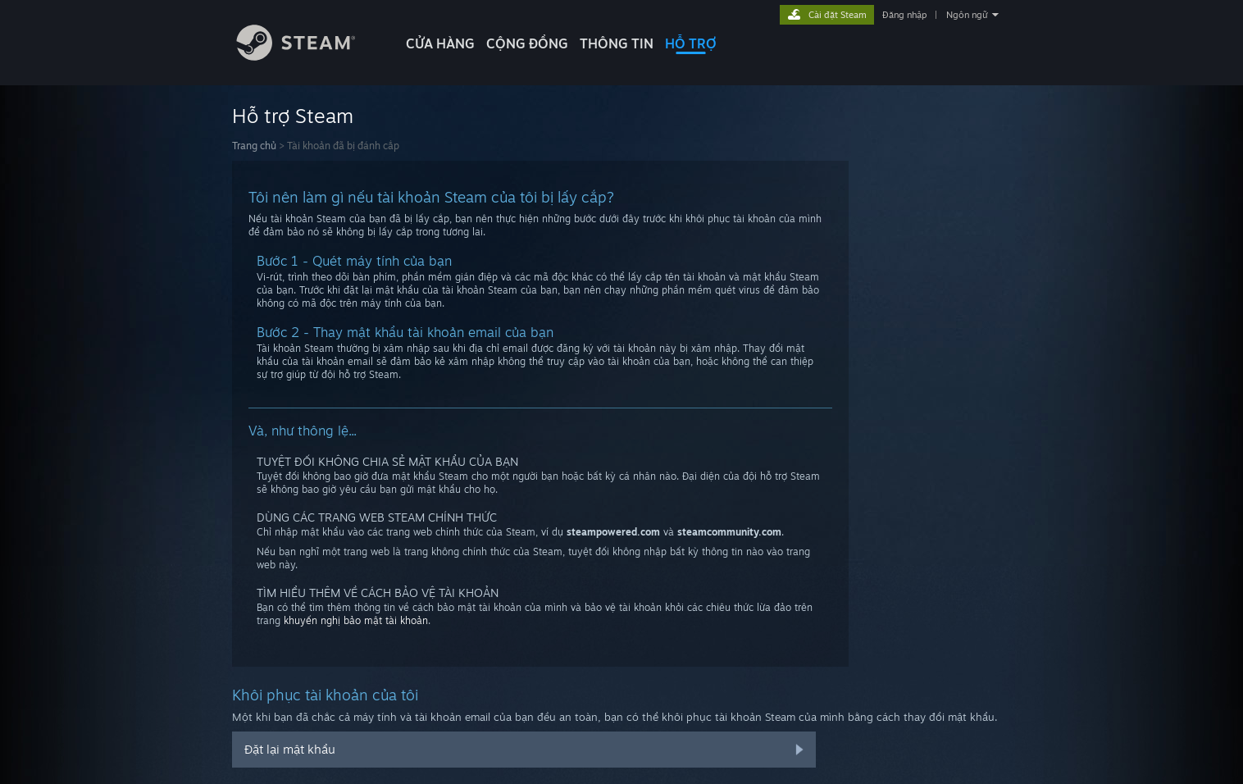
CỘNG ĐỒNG (527, 43)
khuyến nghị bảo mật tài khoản (356, 620)
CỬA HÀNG (440, 43)
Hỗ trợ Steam (292, 115)
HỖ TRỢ (691, 43)
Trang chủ (254, 145)
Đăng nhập (904, 15)
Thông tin (616, 43)
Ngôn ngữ (967, 15)
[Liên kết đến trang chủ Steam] (308, 56)
